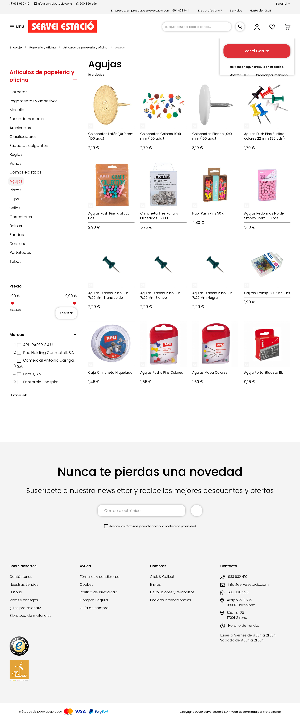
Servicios (236, 10)
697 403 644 (180, 10)
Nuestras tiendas (24, 584)
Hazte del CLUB (260, 10)
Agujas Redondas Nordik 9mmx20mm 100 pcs (264, 215)
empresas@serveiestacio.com (148, 10)
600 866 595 (86, 4)
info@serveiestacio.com (53, 4)
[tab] (43, 77)
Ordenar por (264, 75)
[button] (283, 4)
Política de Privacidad (98, 592)
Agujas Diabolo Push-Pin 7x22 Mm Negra (212, 295)
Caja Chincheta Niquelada (110, 372)
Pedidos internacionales (170, 600)
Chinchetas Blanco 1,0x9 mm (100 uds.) (212, 136)
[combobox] (196, 26)
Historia (16, 592)
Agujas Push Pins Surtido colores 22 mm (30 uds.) (264, 136)
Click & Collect (162, 576)
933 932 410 (20, 4)
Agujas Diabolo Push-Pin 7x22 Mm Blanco (160, 295)
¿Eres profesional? (209, 10)
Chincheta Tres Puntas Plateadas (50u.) (159, 215)
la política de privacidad (179, 526)
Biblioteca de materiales (30, 615)
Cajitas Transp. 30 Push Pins (267, 293)
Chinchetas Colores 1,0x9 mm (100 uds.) (160, 136)
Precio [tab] (16, 286)
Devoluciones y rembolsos (172, 592)
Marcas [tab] (17, 334)
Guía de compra (94, 607)
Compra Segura (94, 600)
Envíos (155, 584)
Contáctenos (21, 576)
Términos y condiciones (100, 576)
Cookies (86, 584)
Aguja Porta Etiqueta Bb (263, 372)
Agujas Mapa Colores (209, 372)
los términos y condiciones (140, 526)
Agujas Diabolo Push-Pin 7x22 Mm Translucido (108, 295)
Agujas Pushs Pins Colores (161, 372)
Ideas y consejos (24, 600)
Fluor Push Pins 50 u (208, 213)
